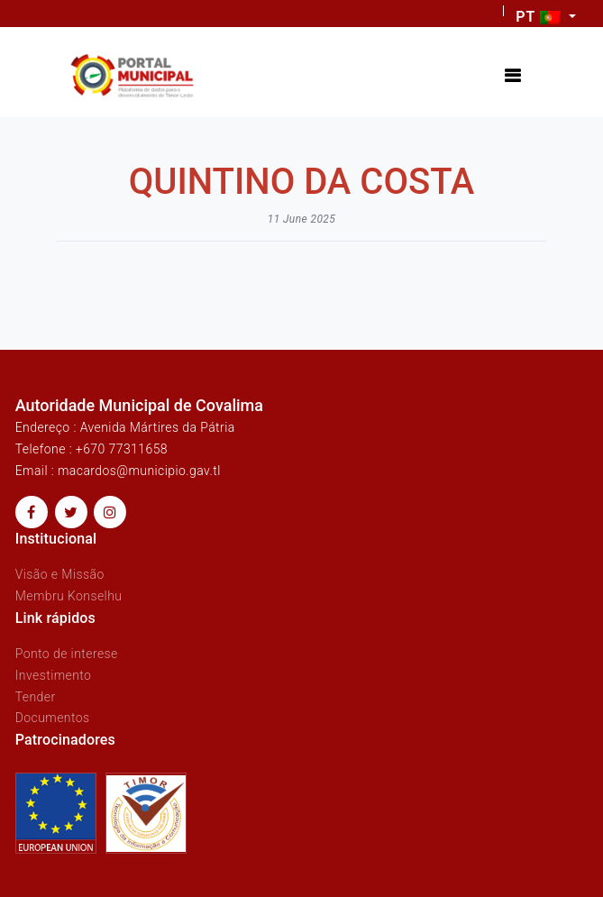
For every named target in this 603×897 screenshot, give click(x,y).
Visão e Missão (60, 574)
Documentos (52, 717)
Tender (35, 697)
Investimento (53, 675)
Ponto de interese (66, 653)
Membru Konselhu (69, 596)
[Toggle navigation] (512, 76)
